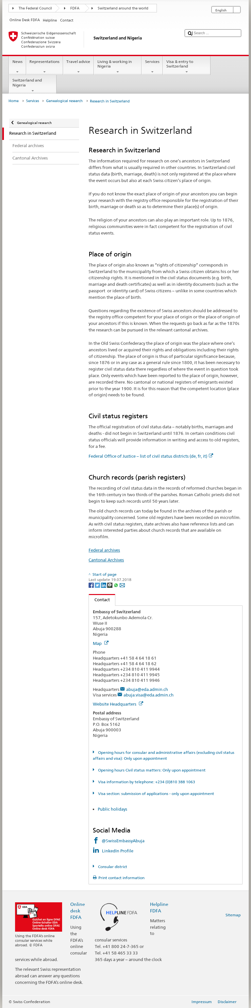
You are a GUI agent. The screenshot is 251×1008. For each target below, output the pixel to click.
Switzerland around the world (123, 8)
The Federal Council (35, 8)
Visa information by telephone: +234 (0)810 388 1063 (146, 781)
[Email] (122, 585)
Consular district (112, 866)
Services (152, 67)
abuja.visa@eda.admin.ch (149, 694)
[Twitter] (98, 585)
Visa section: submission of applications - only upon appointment (155, 793)
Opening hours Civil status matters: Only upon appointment (151, 770)
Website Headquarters (118, 704)
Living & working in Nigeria (117, 67)
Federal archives (104, 550)
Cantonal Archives (106, 559)
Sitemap (233, 914)
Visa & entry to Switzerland (186, 67)
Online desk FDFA (77, 910)
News (17, 67)
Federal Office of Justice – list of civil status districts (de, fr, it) (151, 456)
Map (101, 643)
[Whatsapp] (116, 585)
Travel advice (78, 67)
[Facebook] (92, 585)
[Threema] (110, 585)
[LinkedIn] (104, 585)
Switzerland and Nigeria (32, 85)
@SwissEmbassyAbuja (123, 840)
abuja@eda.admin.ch (147, 689)
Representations (44, 67)
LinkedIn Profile (118, 850)
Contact (99, 599)
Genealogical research (64, 101)
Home (13, 101)
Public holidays (112, 809)
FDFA (74, 8)
